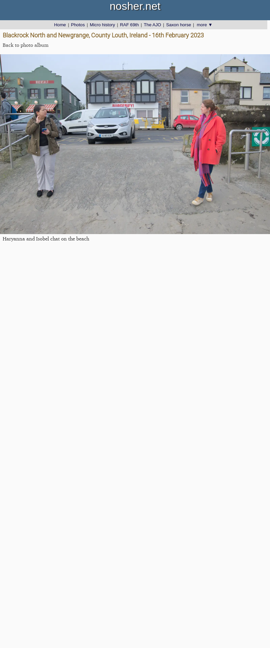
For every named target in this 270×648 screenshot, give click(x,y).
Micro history (102, 24)
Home (60, 24)
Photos (78, 24)
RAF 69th (129, 24)
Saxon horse (178, 24)
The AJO (152, 24)
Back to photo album (26, 45)
